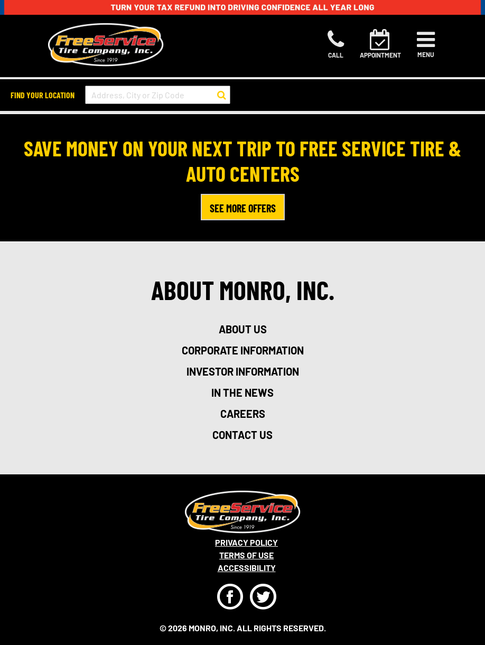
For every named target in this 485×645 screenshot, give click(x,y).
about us (243, 329)
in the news (242, 392)
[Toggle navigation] (426, 44)
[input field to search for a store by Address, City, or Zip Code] (157, 95)
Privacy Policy (246, 542)
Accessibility (247, 568)
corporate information (243, 350)
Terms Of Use (246, 555)
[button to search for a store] (221, 95)
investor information (242, 371)
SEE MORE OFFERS (243, 208)
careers (242, 413)
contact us (242, 434)
